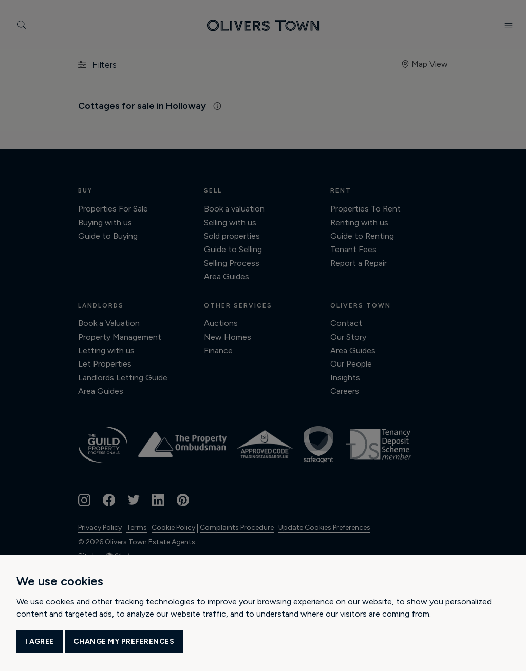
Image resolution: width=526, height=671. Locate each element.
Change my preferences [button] (124, 641)
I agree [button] (39, 641)
